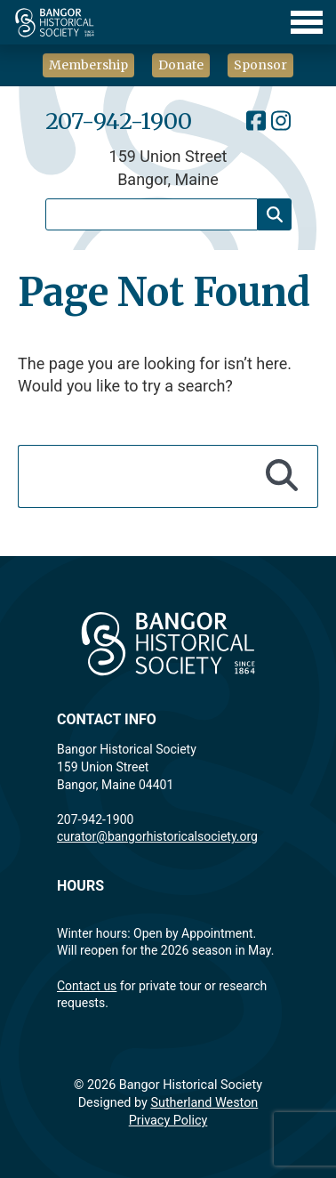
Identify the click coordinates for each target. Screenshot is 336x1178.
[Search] (275, 214)
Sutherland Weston (204, 1102)
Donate (181, 65)
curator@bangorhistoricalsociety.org (157, 836)
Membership (88, 65)
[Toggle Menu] (168, 22)
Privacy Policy (168, 1120)
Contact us (86, 986)
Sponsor (260, 65)
